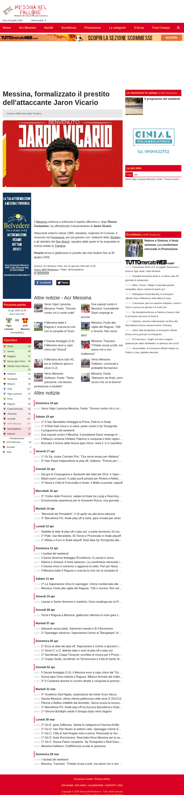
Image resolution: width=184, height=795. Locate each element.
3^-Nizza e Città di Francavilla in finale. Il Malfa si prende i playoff (82, 482)
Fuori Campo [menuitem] (161, 27)
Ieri (135, 174)
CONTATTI (110, 785)
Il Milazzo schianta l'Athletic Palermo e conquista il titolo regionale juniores (87, 438)
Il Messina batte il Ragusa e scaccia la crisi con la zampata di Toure (59, 327)
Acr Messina (49, 266)
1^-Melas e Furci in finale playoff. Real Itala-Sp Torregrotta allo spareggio (87, 540)
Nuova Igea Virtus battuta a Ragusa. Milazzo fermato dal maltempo (83, 676)
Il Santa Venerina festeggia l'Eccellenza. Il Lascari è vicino (77, 557)
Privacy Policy (102, 779)
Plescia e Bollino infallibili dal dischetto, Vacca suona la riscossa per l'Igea (87, 702)
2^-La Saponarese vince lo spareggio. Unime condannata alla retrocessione (88, 584)
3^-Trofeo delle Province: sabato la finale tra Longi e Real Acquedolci (84, 496)
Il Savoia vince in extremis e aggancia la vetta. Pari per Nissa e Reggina (86, 566)
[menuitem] (178, 27)
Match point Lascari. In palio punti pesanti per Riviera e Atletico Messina (86, 478)
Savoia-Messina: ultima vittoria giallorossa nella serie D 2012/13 (81, 698)
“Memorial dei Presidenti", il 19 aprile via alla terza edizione (78, 513)
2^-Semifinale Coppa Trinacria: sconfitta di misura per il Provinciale (83, 654)
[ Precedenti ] (17, 332)
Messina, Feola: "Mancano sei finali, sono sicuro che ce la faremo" (107, 378)
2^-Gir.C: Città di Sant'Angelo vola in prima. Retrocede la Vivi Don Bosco (86, 733)
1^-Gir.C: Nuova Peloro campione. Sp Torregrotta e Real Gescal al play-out (88, 741)
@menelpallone (76, 269)
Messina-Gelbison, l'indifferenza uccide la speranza (73, 746)
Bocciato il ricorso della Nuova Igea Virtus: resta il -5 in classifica (81, 443)
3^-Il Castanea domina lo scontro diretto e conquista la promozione (83, 680)
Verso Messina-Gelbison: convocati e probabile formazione (104, 363)
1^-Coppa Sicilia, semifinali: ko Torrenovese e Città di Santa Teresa (83, 659)
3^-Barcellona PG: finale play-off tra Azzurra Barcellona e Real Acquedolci (87, 707)
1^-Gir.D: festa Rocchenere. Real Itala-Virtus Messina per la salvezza (84, 737)
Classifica (10, 340)
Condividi (43, 282)
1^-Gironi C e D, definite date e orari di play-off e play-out (77, 650)
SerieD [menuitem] (48, 27)
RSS (120, 785)
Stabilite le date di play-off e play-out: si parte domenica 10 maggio (83, 531)
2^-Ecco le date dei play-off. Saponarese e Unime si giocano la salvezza (86, 646)
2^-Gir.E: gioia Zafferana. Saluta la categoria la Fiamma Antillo (80, 724)
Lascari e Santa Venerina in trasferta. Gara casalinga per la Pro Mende (85, 601)
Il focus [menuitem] (139, 27)
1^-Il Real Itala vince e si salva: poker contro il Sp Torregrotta (79, 426)
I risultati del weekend (54, 553)
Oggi (129, 174)
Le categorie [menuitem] (117, 27)
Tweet (63, 282)
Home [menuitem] (7, 27)
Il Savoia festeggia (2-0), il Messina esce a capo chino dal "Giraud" (59, 345)
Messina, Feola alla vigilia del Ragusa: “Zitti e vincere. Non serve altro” (85, 588)
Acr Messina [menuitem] (27, 27)
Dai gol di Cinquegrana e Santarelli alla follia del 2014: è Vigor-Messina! (86, 474)
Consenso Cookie (83, 779)
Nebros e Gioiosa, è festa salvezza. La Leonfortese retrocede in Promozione (89, 562)
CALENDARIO (95, 785)
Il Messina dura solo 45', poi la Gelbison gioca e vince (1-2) (59, 363)
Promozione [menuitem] (92, 27)
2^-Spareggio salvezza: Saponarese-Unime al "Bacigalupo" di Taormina (86, 632)
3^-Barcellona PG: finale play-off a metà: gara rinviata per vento (81, 518)
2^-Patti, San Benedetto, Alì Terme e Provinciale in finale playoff (81, 535)
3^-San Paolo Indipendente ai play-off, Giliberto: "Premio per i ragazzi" (85, 460)
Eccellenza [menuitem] (69, 27)
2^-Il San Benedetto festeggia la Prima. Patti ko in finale (76, 421)
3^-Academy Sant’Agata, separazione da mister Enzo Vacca (79, 694)
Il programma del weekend (58, 430)
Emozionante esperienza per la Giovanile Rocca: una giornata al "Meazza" (88, 500)
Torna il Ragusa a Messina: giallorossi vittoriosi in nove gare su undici (84, 615)
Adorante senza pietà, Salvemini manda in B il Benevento (77, 628)
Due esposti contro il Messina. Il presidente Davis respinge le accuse (84, 434)
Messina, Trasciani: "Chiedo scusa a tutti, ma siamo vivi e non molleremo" (87, 763)
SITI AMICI (80, 785)
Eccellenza (133, 234)
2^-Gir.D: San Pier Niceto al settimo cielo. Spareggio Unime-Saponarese (86, 729)
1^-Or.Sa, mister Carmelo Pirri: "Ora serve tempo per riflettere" (80, 456)
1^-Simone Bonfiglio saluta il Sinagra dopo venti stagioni (76, 711)
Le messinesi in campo (141, 92)
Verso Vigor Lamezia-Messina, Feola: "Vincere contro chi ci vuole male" (60, 308)
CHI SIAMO (67, 785)
